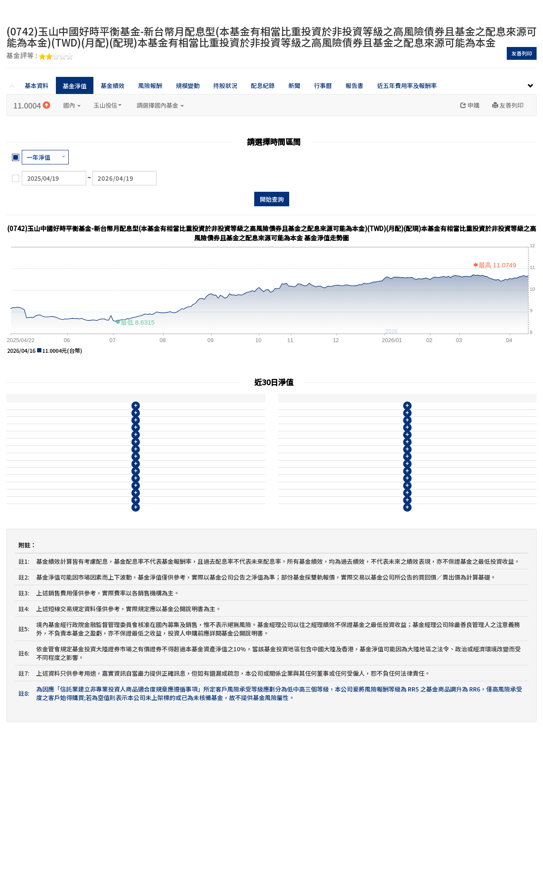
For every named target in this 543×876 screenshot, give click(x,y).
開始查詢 (272, 199)
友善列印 (521, 53)
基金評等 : (39, 56)
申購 (469, 105)
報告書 (354, 85)
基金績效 (113, 85)
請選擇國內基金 (160, 105)
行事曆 (323, 85)
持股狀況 (225, 85)
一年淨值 (38, 157)
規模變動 (188, 85)
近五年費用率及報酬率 (407, 85)
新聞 (294, 85)
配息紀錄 (263, 85)
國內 (72, 105)
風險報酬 (150, 85)
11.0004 (31, 105)
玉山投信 (107, 105)
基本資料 (37, 85)
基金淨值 (75, 86)
